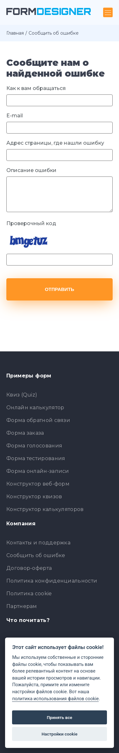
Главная (15, 33)
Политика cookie (29, 594)
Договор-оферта (29, 568)
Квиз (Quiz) (21, 395)
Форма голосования (34, 446)
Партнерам (21, 606)
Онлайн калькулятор (35, 407)
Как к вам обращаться (36, 88)
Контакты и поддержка (38, 543)
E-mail (14, 116)
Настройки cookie (59, 733)
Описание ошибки (31, 170)
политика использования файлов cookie (55, 698)
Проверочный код (31, 223)
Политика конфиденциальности (51, 581)
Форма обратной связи (38, 420)
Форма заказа (25, 433)
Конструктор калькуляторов (45, 509)
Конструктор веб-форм (37, 484)
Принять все (59, 717)
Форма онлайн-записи (37, 471)
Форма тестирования (35, 458)
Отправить (59, 289)
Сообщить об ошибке (35, 555)
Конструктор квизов (34, 497)
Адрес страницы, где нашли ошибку (55, 143)
